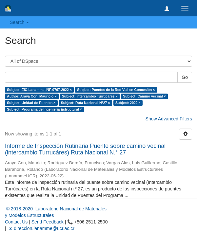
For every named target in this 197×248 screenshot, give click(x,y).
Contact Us (16, 221)
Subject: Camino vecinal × (144, 96)
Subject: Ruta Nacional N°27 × (85, 103)
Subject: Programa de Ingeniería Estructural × (44, 109)
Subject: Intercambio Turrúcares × (90, 96)
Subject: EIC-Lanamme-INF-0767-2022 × (39, 90)
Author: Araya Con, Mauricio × (31, 96)
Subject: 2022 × (128, 103)
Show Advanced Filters (169, 118)
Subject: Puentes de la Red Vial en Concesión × (116, 90)
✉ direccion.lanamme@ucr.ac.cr (41, 228)
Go (185, 77)
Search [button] (19, 22)
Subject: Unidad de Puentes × (31, 103)
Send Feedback (47, 221)
